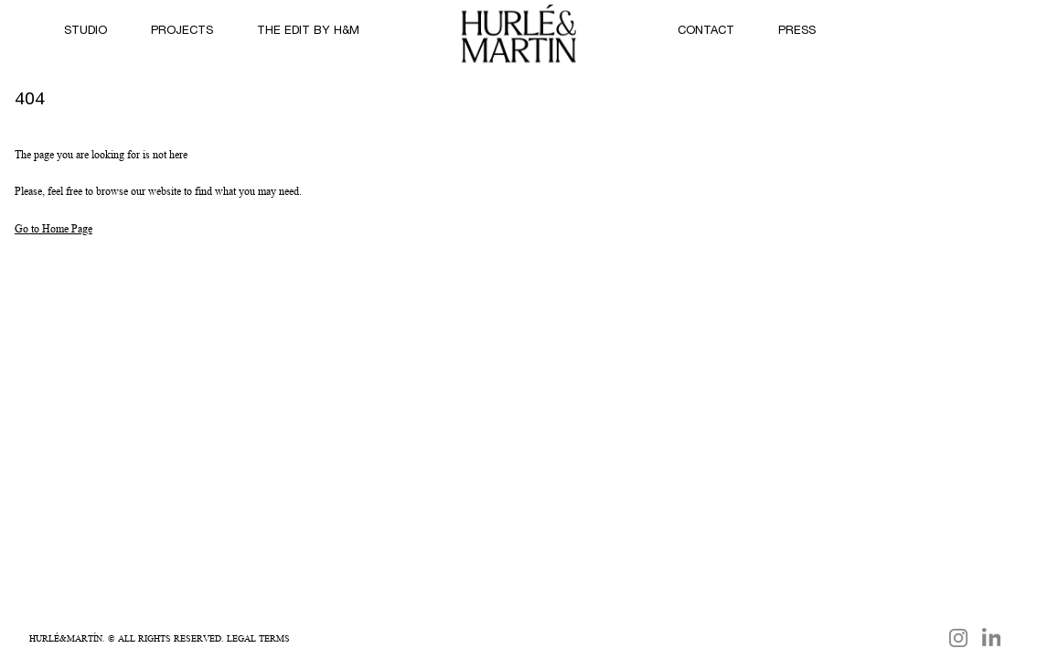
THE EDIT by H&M (308, 32)
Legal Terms (258, 637)
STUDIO (85, 32)
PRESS (797, 32)
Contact (706, 32)
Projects (182, 32)
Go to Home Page (53, 228)
